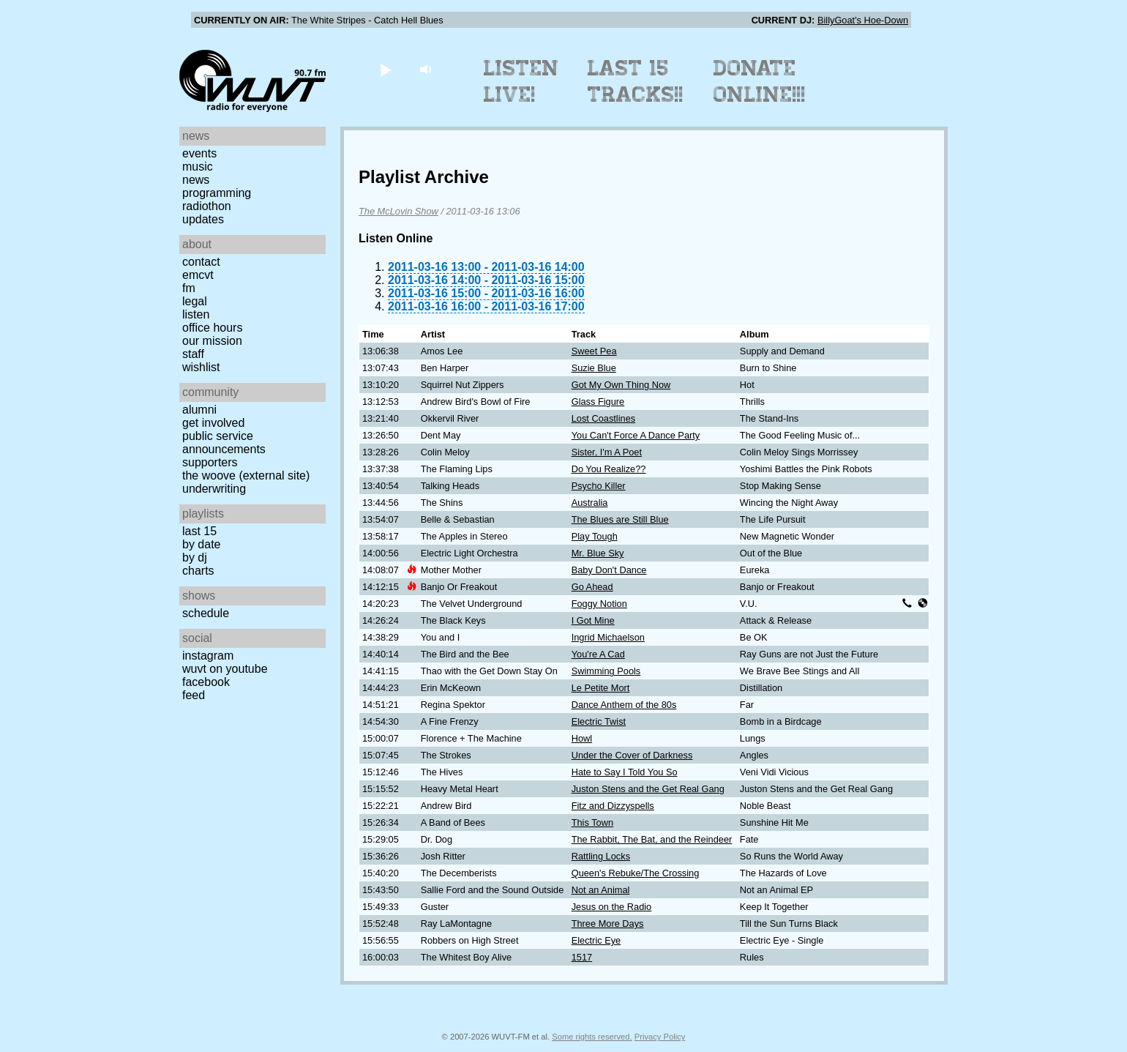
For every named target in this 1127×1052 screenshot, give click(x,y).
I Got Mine (593, 620)
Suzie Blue (594, 367)
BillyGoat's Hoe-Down (862, 20)
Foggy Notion (599, 603)
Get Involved (213, 423)
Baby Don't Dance (609, 569)
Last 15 (199, 531)
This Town (592, 822)
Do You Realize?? (609, 468)
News (195, 180)
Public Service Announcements (224, 442)
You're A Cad (598, 654)
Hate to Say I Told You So (625, 771)
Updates (203, 219)
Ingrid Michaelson (608, 637)
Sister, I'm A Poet (607, 452)
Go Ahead (592, 586)
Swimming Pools (606, 670)
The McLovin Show (398, 211)
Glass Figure (598, 401)
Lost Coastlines (604, 418)
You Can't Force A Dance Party (636, 435)
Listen (195, 314)
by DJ (194, 557)
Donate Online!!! (760, 81)
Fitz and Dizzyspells (613, 805)
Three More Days (608, 923)
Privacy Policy (660, 1036)
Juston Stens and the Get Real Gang (648, 788)
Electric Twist (599, 721)
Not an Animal (601, 889)
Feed (193, 695)
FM (188, 288)
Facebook (206, 682)
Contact (201, 261)
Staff (193, 354)
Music (197, 166)
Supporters (210, 462)
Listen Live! (521, 81)
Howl (582, 738)
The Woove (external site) (246, 475)
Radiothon (206, 206)
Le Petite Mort (601, 687)
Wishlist (201, 367)
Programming (216, 193)
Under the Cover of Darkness (632, 755)
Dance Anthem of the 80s (624, 704)
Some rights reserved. (592, 1036)
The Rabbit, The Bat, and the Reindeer (652, 839)
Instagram (207, 655)
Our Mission (212, 341)
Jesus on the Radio (612, 906)
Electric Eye (596, 940)
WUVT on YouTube (225, 669)
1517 (582, 957)
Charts (198, 570)
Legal (194, 301)
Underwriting (214, 488)
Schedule (205, 613)
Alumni (199, 409)
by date (201, 544)
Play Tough (595, 536)
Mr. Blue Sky (598, 553)
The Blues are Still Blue (620, 519)
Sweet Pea (594, 351)
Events (199, 153)
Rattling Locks (601, 856)
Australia (590, 502)
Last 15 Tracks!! (636, 81)
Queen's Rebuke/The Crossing (636, 873)
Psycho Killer (599, 485)
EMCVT (198, 275)
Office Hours (212, 327)
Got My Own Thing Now (621, 384)
